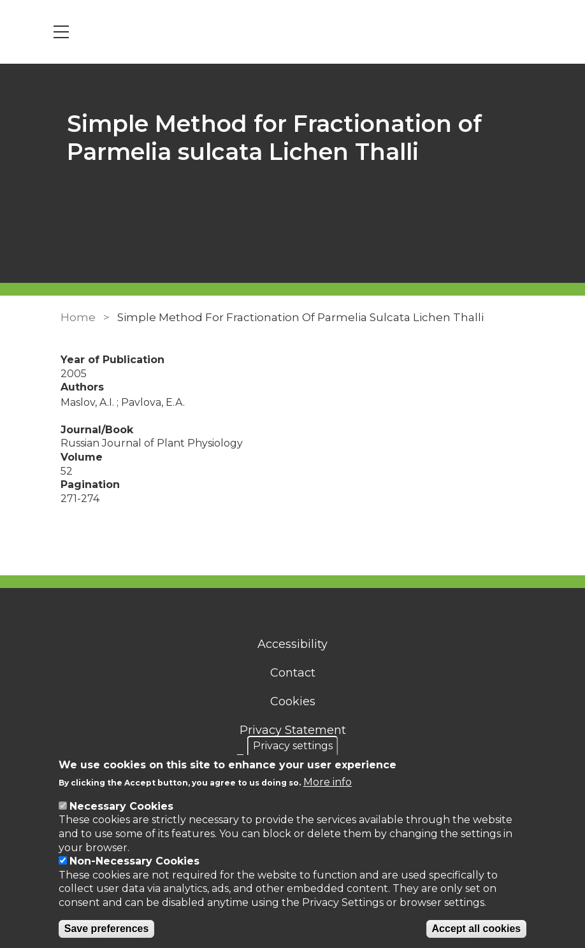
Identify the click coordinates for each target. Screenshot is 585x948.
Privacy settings (293, 746)
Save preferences (106, 928)
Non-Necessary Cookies (134, 861)
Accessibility (292, 644)
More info (327, 782)
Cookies (292, 701)
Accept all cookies (476, 928)
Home (78, 317)
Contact (292, 673)
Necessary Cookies (121, 806)
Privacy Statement (293, 730)
